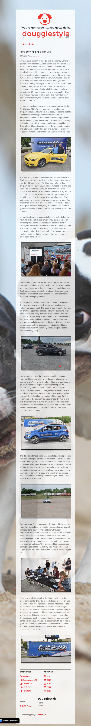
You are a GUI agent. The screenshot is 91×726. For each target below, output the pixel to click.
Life (37, 56)
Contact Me (41, 715)
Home (23, 44)
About (31, 44)
